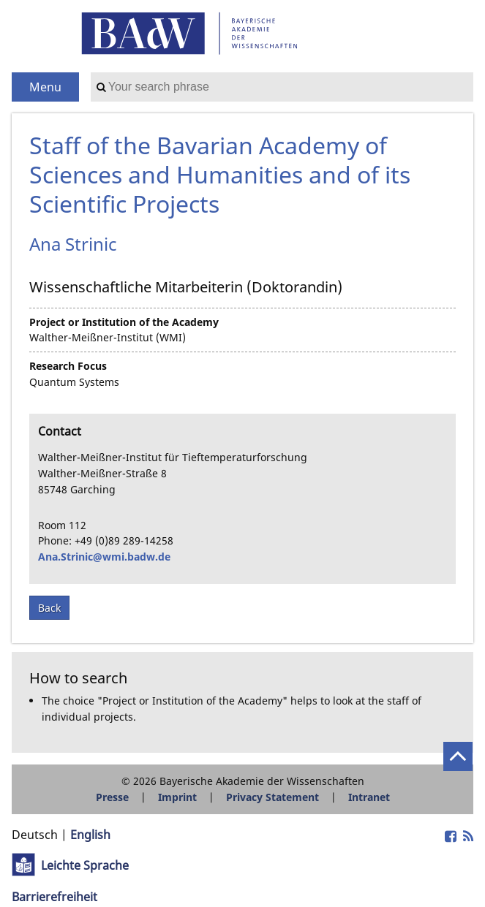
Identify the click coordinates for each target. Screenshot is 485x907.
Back (49, 608)
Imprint (177, 797)
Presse (112, 797)
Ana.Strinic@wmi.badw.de (104, 556)
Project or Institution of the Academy (124, 322)
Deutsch (35, 835)
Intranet (369, 797)
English (90, 835)
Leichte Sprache (85, 865)
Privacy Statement (272, 797)
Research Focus (68, 366)
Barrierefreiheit (54, 897)
